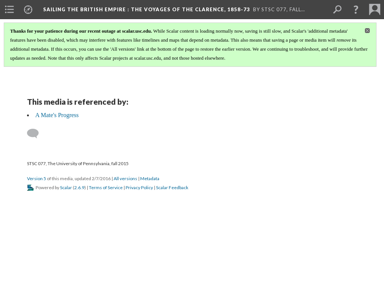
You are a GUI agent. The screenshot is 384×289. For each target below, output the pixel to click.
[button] (355, 9)
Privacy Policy (139, 187)
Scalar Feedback (172, 187)
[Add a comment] (36, 133)
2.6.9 (79, 187)
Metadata (149, 178)
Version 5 (36, 178)
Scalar (66, 187)
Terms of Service (106, 187)
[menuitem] (9, 9)
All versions (125, 178)
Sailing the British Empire (146, 9)
